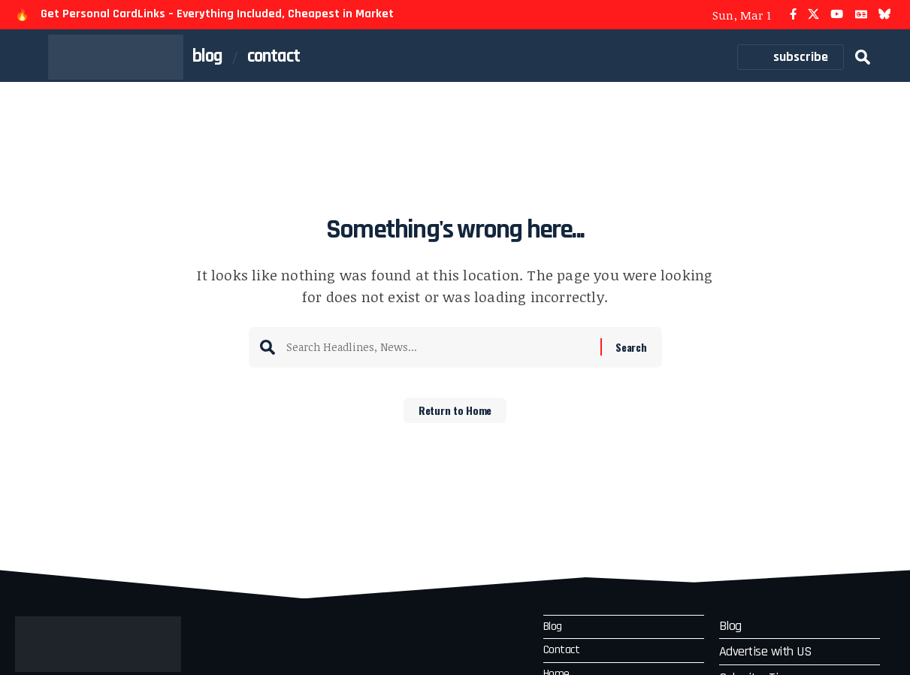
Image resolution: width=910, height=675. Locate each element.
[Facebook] (793, 14)
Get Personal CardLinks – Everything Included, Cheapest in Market (217, 14)
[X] (813, 14)
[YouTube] (837, 14)
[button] (862, 57)
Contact (563, 653)
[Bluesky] (885, 14)
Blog (554, 628)
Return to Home (455, 415)
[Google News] (861, 14)
